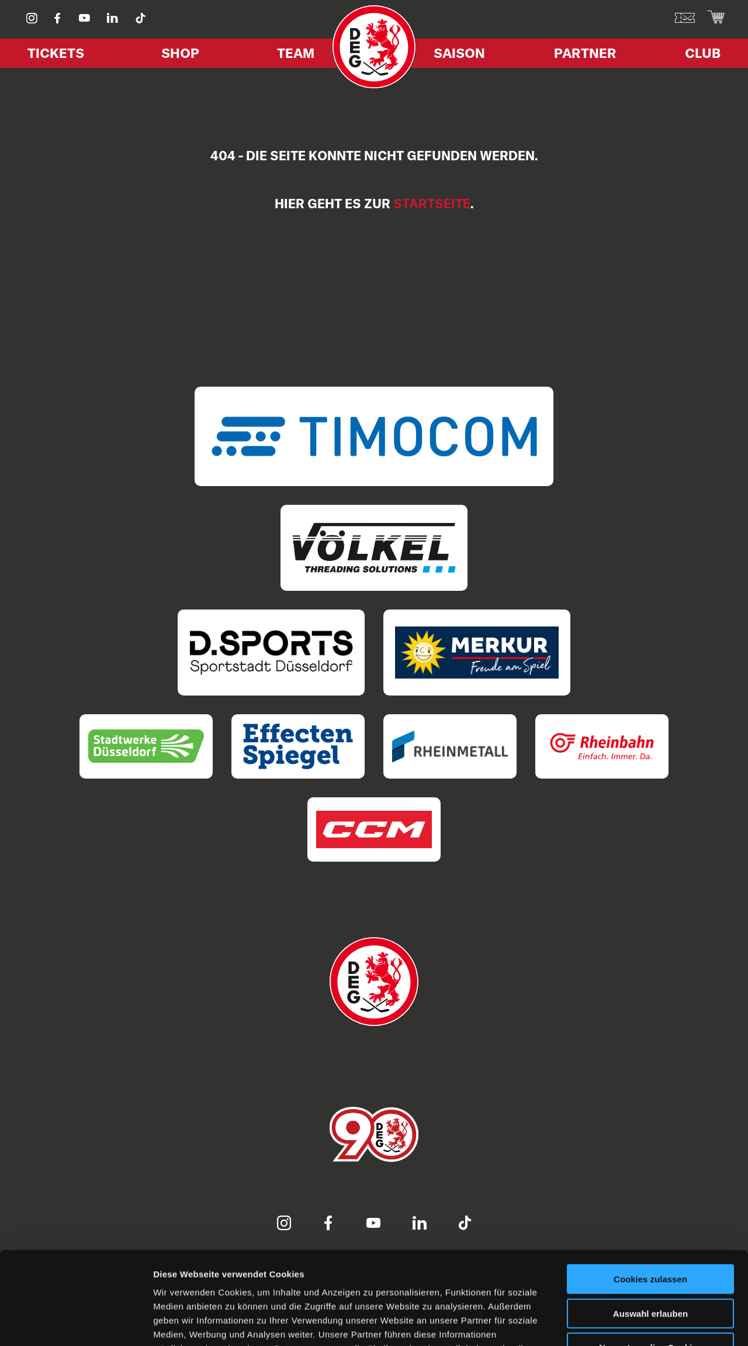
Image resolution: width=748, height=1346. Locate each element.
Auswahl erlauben (650, 1226)
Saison (459, 52)
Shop (180, 52)
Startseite (431, 203)
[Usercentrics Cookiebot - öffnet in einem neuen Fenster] (76, 1323)
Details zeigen (621, 1323)
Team (295, 52)
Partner (585, 52)
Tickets (55, 52)
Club (703, 52)
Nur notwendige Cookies (650, 1260)
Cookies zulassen (650, 1192)
